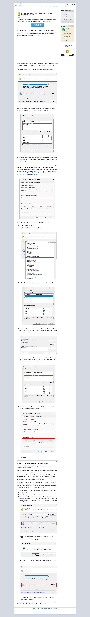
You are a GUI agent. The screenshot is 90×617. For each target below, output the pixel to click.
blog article (30, 479)
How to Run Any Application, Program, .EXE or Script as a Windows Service (45, 609)
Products (48, 6)
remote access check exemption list (38, 485)
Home (42, 6)
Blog (68, 6)
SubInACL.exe (22, 33)
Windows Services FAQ (52, 612)
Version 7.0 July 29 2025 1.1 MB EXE (67, 30)
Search (73, 6)
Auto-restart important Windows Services (41, 612)
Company (61, 6)
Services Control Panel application (30, 174)
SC (56, 32)
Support (55, 6)
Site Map (55, 608)
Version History (66, 17)
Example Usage (66, 13)
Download (63, 26)
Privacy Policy (50, 608)
